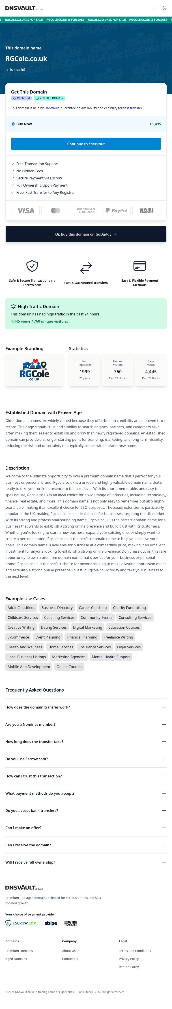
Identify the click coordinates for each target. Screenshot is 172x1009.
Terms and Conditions (135, 951)
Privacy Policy (129, 959)
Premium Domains (19, 951)
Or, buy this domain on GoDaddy (86, 234)
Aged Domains (16, 959)
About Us (68, 951)
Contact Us (70, 959)
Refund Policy (129, 967)
